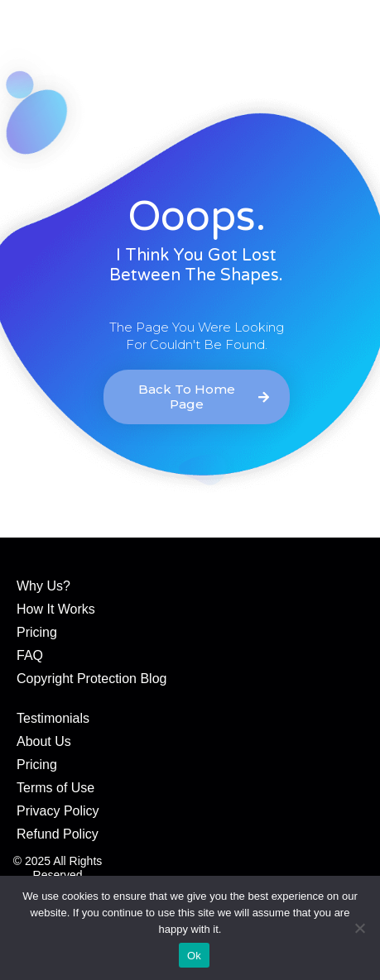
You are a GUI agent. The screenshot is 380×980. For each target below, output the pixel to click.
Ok (194, 955)
